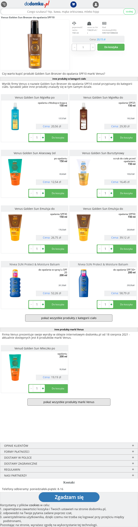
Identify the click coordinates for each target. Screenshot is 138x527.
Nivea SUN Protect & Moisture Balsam (35, 264)
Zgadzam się (69, 497)
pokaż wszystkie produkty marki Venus (68, 402)
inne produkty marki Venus (69, 329)
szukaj (129, 11)
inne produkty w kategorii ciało (69, 78)
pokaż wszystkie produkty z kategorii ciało (68, 318)
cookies (34, 505)
